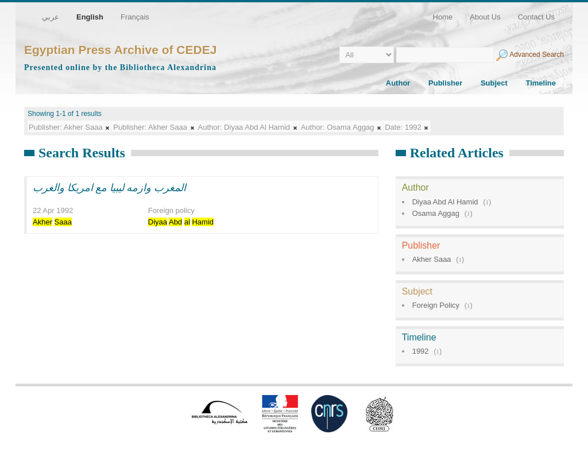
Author (398, 83)
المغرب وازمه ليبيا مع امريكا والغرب (109, 187)
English (89, 17)
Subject (494, 83)
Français (135, 17)
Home (443, 17)
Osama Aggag (435, 213)
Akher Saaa (431, 259)
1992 (420, 351)
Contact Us (536, 17)
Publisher (445, 83)
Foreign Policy (435, 305)
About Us (485, 17)
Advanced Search (536, 55)
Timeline (540, 83)
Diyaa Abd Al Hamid (445, 202)
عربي (50, 17)
